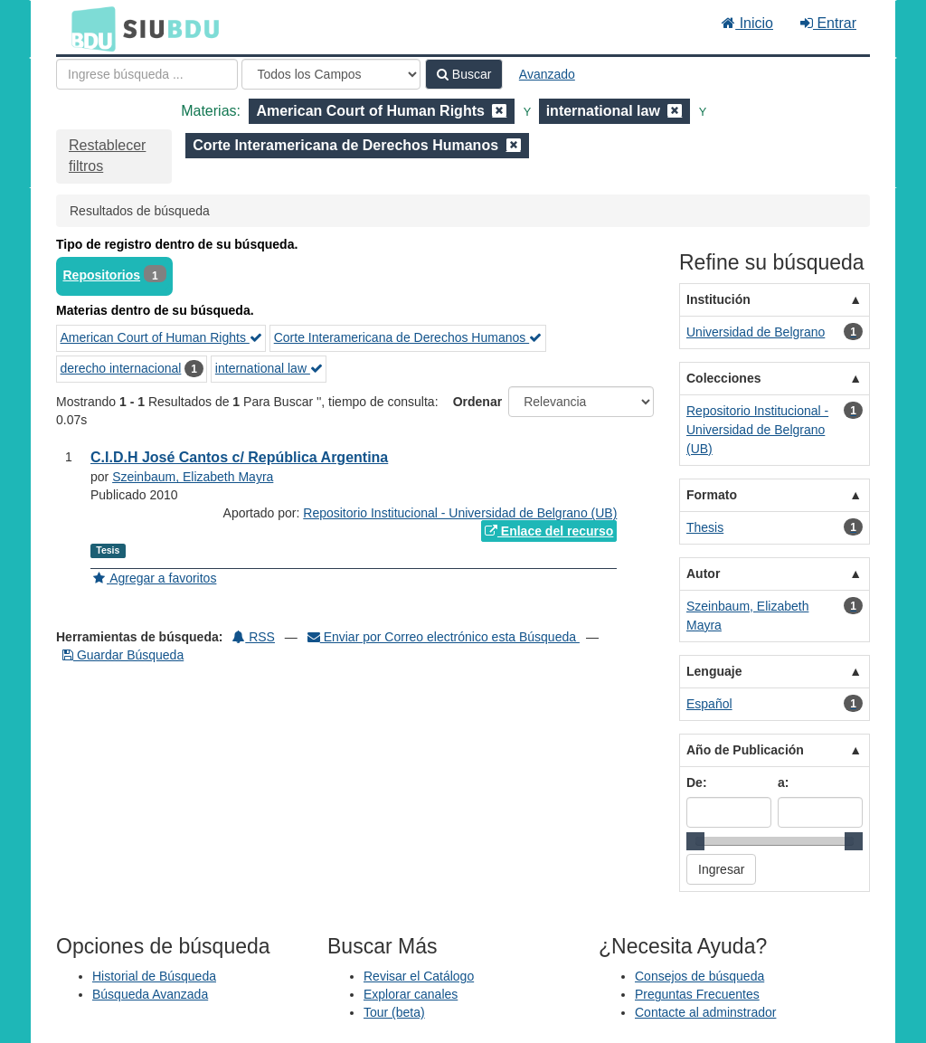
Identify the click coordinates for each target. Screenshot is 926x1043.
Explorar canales (411, 994)
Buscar (464, 74)
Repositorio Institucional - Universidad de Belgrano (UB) (460, 513)
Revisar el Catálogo (419, 976)
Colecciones (723, 378)
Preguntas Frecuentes (697, 994)
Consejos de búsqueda (699, 976)
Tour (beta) (394, 1012)
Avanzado (547, 74)
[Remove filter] (499, 111)
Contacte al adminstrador (705, 1012)
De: (696, 782)
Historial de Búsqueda (154, 976)
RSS (253, 637)
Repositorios (102, 275)
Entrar (828, 23)
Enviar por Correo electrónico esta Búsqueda (443, 637)
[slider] (695, 841)
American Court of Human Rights (161, 337)
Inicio (747, 23)
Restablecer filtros (107, 155)
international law (269, 368)
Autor (703, 573)
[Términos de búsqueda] (147, 74)
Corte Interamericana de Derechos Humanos (408, 337)
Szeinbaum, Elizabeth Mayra (192, 476)
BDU (88, 28)
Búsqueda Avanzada (150, 994)
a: (783, 782)
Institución (718, 299)
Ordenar (477, 401)
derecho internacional (121, 368)
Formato (711, 495)
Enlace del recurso (549, 531)
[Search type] (330, 74)
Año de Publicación (745, 750)
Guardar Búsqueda (123, 655)
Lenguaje (714, 671)
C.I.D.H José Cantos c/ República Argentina (239, 457)
